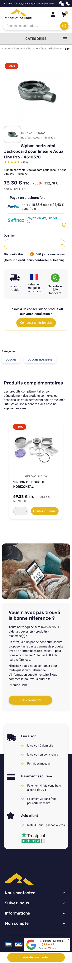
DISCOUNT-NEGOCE (52, 941)
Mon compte (17, 923)
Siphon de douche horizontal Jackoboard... (29, 484)
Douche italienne (51, 48)
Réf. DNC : (27, 133)
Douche (33, 48)
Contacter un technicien (36, 323)
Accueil (6, 48)
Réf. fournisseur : (31, 137)
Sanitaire (19, 48)
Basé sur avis (47, 948)
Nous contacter (30, 700)
